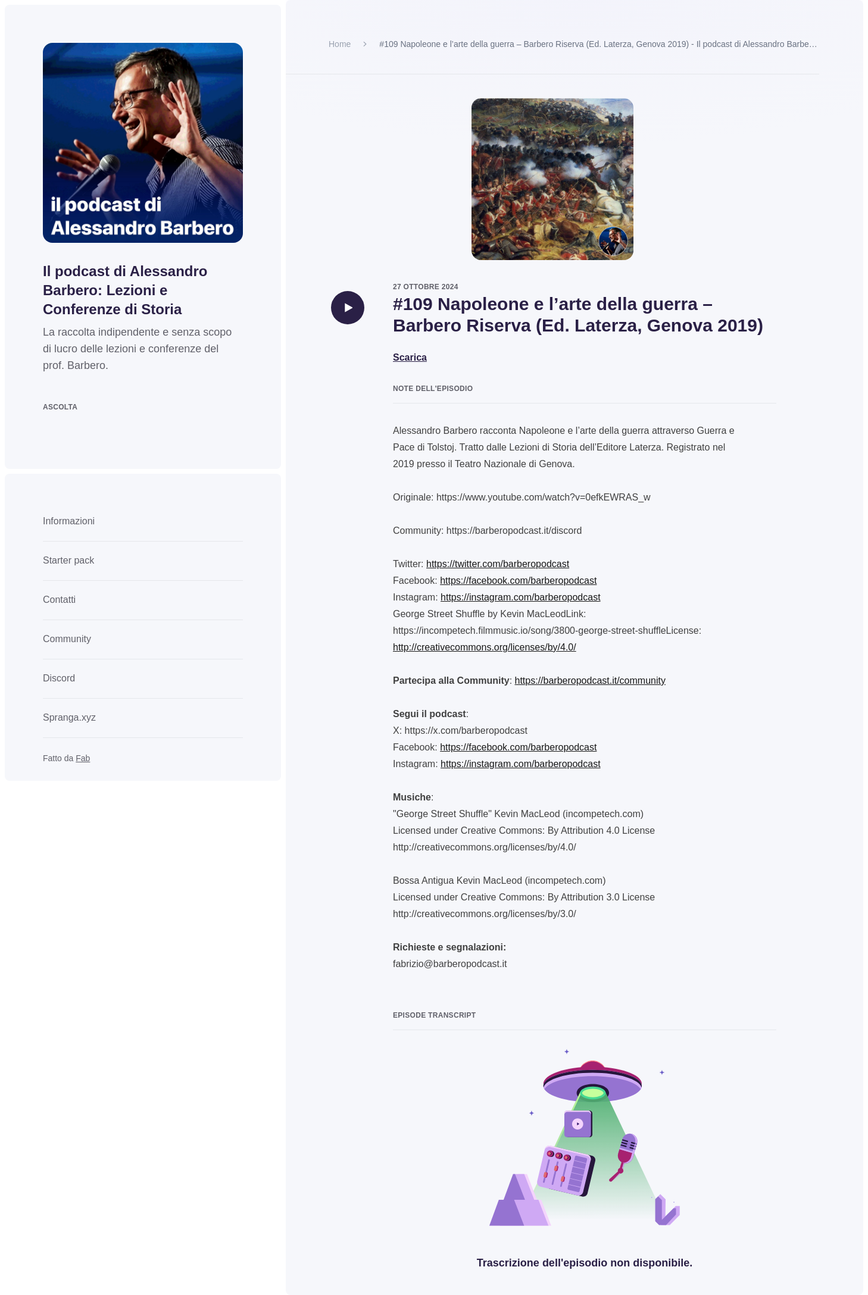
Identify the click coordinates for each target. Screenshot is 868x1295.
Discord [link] (59, 678)
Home (340, 44)
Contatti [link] (59, 600)
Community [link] (67, 639)
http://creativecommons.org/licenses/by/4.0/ (484, 647)
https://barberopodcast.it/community (590, 680)
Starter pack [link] (68, 560)
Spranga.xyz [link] (69, 717)
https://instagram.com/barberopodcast (521, 597)
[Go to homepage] (143, 143)
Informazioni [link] (69, 521)
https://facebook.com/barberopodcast (518, 580)
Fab (83, 758)
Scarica (410, 357)
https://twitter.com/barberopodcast (497, 564)
